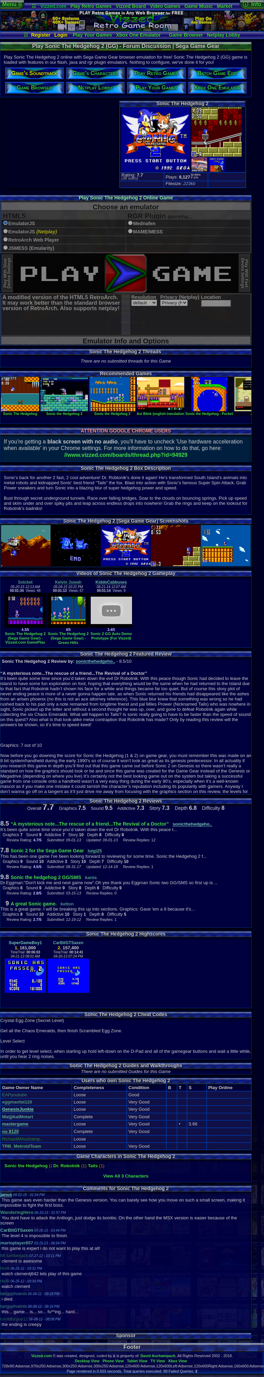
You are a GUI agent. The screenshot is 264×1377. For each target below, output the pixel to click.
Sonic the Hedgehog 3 (64, 412)
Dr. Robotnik (66, 1165)
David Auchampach (158, 1356)
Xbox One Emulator (138, 35)
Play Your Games (92, 35)
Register (40, 35)
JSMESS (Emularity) (31, 248)
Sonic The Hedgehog (20, 412)
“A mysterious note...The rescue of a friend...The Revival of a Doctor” (90, 824)
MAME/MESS (148, 231)
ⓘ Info (252, 4)
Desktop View (87, 1361)
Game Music (198, 6)
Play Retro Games (91, 6)
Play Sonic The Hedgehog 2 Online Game (126, 197)
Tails (93, 1165)
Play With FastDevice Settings (244, 273)
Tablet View (137, 1361)
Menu (12, 4)
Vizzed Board (131, 6)
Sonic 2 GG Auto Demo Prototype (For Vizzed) (111, 636)
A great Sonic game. (34, 903)
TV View (158, 1361)
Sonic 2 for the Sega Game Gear (47, 850)
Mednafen (144, 223)
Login (60, 35)
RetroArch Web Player (33, 240)
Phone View (113, 1361)
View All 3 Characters (125, 1176)
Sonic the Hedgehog (26, 1165)
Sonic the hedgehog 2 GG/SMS (46, 877)
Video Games (165, 6)
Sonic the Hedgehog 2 (112, 412)
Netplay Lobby (223, 35)
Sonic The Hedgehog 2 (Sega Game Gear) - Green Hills (68, 638)
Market (224, 6)
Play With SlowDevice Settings (7, 273)
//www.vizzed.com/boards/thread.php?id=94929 (125, 455)
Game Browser (186, 35)
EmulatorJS (21, 223)
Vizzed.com (53, 6)
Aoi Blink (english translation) (161, 412)
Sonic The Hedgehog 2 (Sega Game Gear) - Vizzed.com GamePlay (25, 638)
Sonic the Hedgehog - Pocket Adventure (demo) (224, 412)
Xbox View (177, 1361)
